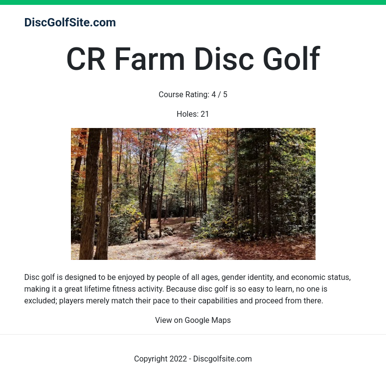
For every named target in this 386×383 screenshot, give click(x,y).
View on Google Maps (193, 320)
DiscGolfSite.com (70, 22)
